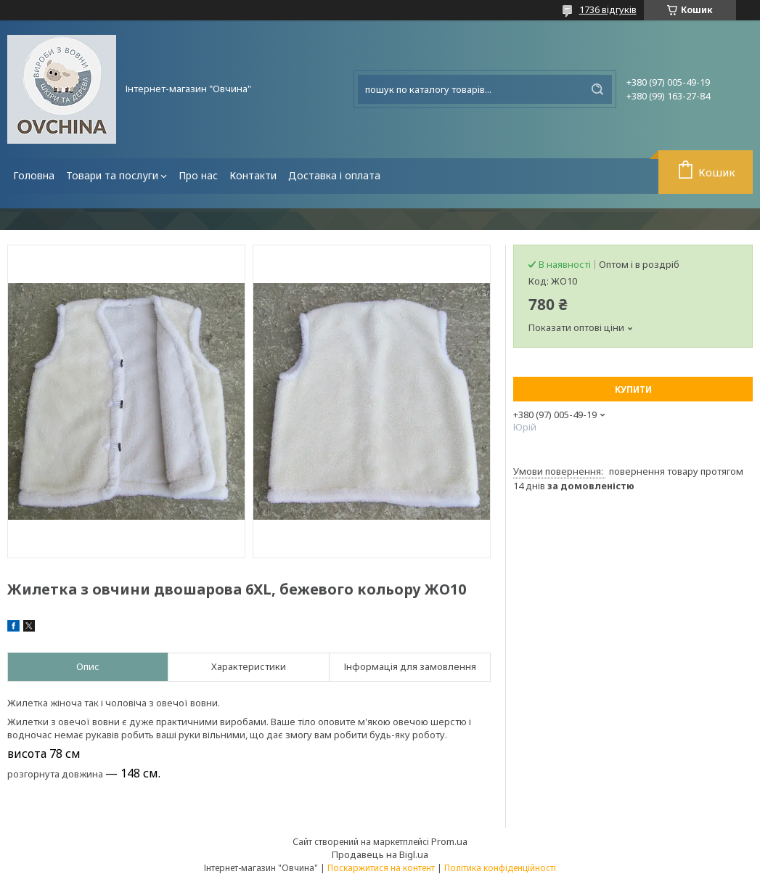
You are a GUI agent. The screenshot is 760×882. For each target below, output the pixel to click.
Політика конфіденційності (500, 868)
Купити (633, 389)
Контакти (253, 175)
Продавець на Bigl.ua (380, 854)
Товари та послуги (112, 175)
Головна (33, 175)
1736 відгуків (608, 9)
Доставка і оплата (334, 175)
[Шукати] (597, 89)
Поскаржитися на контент (381, 868)
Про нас (198, 175)
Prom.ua (449, 841)
